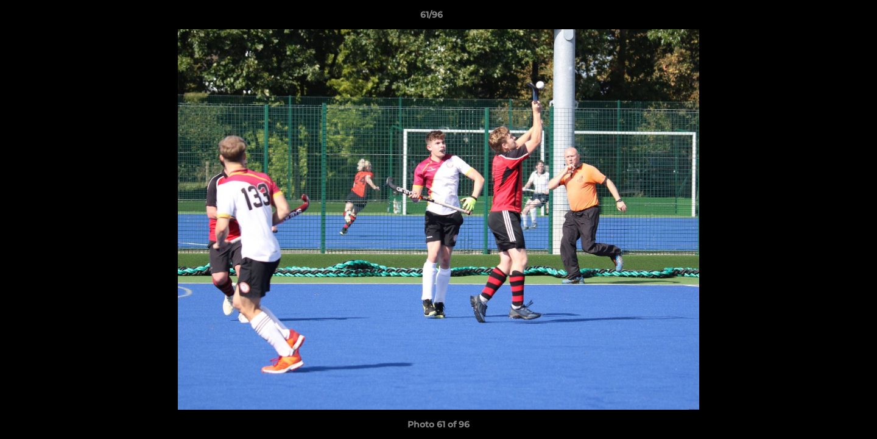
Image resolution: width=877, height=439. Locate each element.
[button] (826, 17)
